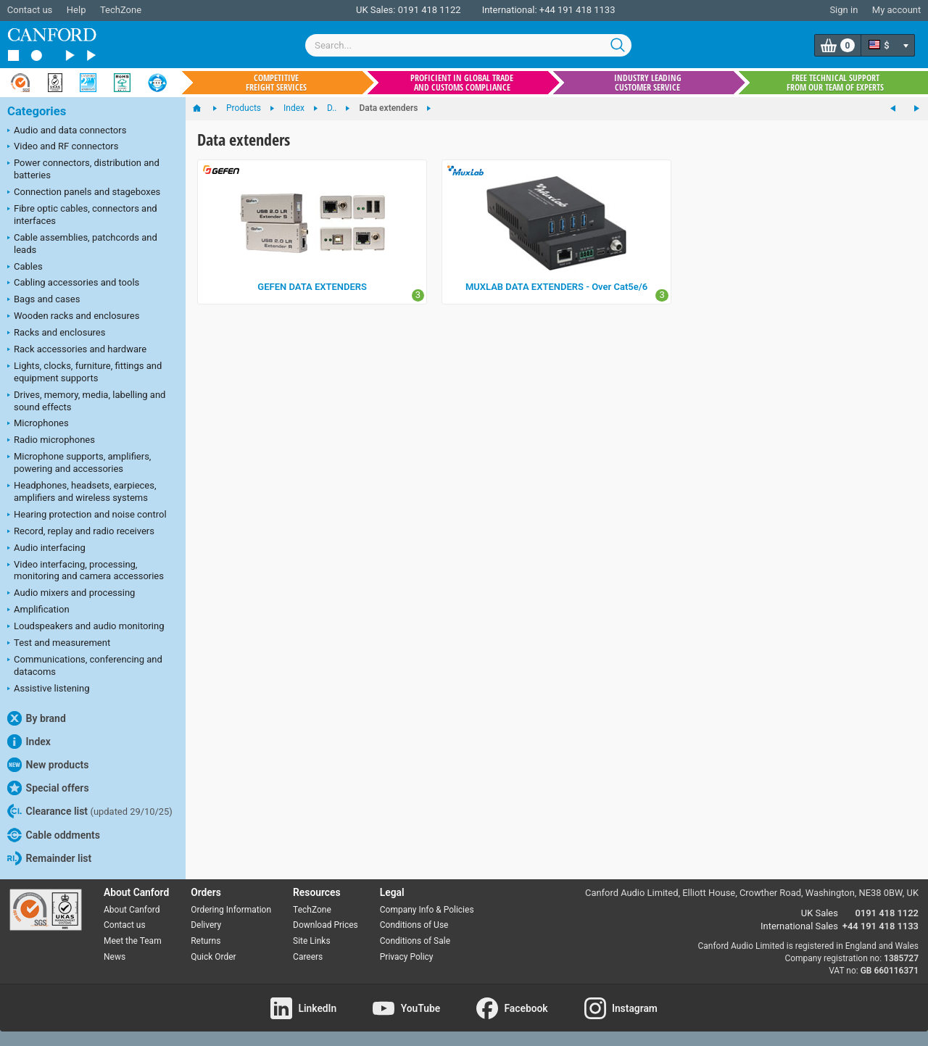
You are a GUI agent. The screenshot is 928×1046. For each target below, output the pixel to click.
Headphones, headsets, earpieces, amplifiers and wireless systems (82, 491)
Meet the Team (133, 941)
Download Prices (325, 925)
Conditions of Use (414, 925)
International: (509, 9)
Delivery (206, 925)
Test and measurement (58, 643)
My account (896, 9)
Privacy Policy (407, 957)
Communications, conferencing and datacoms (84, 665)
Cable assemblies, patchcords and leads (82, 243)
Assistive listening (48, 689)
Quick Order (213, 957)
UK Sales (819, 913)
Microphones (38, 424)
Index (29, 741)
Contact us (30, 9)
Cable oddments (53, 835)
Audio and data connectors (66, 131)
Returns (205, 941)
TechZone (120, 9)
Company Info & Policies (427, 910)
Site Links (312, 941)
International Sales (799, 926)
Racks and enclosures (56, 333)
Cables (25, 267)
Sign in (843, 9)
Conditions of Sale (415, 941)
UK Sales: (376, 9)
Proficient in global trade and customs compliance (461, 83)
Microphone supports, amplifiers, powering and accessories (79, 462)
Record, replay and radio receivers (80, 532)
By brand (36, 718)
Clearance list (90, 811)
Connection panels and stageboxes (83, 192)
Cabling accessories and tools (73, 283)
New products (47, 764)
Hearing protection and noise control (87, 515)
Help (76, 9)
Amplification (38, 610)
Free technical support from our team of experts (835, 83)
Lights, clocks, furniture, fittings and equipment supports (84, 371)
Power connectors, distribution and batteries (83, 168)
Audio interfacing (46, 548)
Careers (308, 957)
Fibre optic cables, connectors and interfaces (82, 214)
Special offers (48, 788)
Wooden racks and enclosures (73, 316)
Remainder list (49, 858)
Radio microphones (51, 440)
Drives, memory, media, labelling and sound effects (86, 400)
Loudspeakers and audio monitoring (86, 627)
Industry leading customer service (648, 83)
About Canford (132, 910)
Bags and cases (43, 300)
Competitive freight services (276, 83)
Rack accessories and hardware (76, 350)
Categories (36, 111)
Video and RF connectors (62, 147)
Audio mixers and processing (71, 593)
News (114, 957)
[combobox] (468, 45)
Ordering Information (231, 910)
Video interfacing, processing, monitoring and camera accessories (85, 570)
